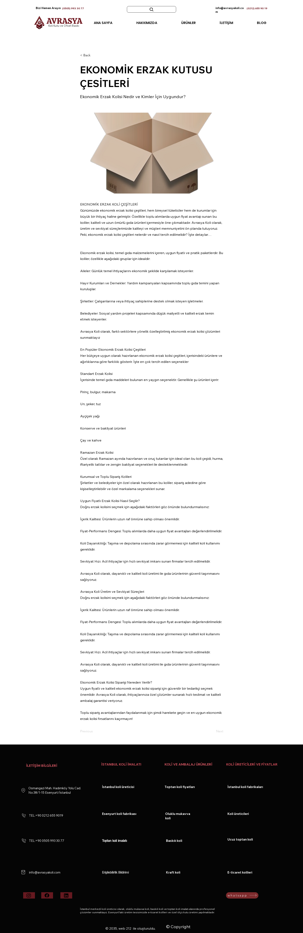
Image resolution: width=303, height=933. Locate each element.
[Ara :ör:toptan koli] (151, 9)
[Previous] (94, 731)
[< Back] (94, 55)
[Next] (212, 731)
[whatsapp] (242, 895)
